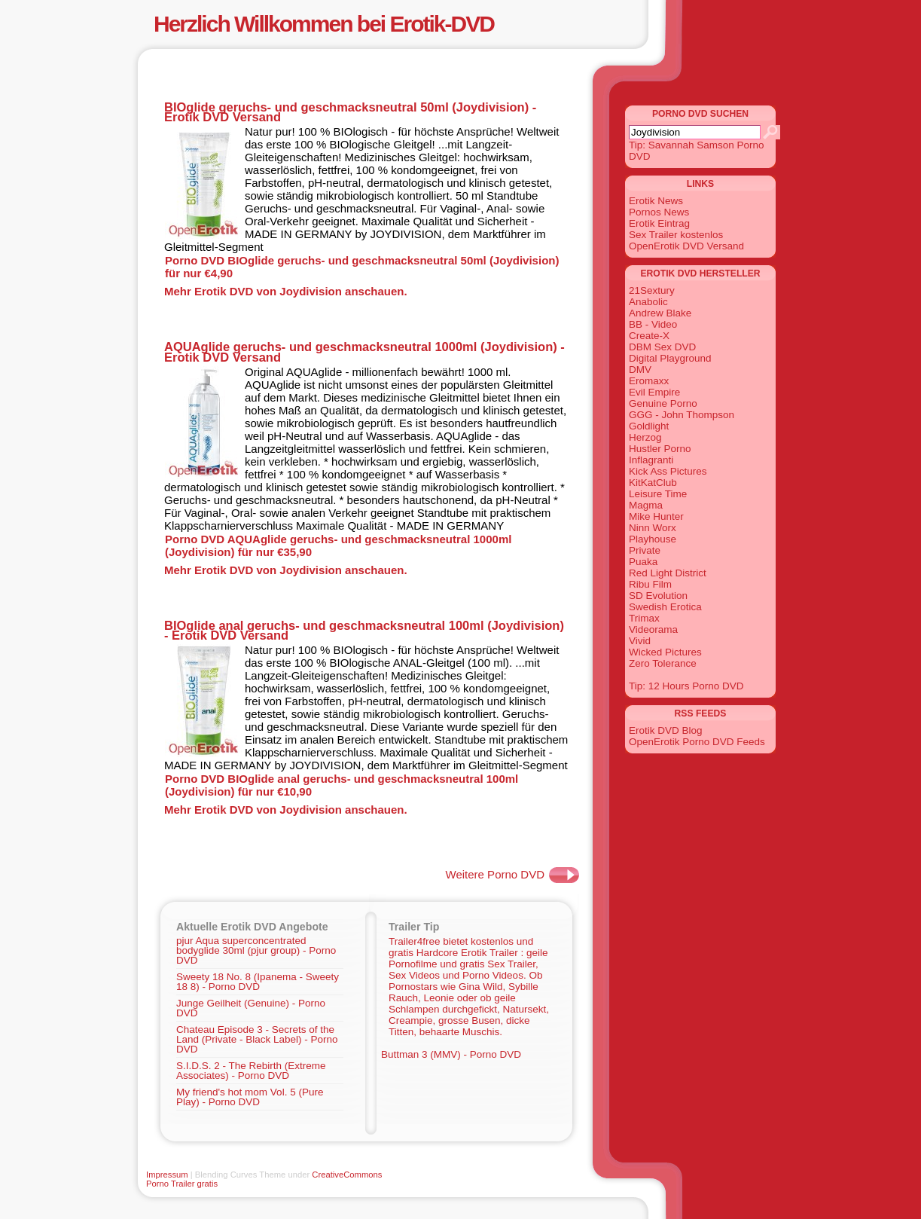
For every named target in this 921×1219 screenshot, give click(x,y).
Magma (646, 505)
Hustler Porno (660, 448)
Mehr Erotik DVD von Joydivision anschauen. (285, 291)
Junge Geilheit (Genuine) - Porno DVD (250, 1008)
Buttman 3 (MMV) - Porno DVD (451, 1054)
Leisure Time (658, 494)
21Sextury (652, 290)
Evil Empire (654, 392)
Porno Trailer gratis (182, 1183)
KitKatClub (653, 482)
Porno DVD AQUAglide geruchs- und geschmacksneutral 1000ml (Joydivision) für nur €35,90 (338, 545)
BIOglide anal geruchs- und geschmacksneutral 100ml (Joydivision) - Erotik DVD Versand (364, 630)
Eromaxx (649, 380)
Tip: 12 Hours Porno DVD (686, 686)
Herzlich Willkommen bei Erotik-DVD (324, 23)
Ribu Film (650, 584)
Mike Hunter (656, 516)
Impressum (167, 1174)
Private (644, 550)
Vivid (640, 640)
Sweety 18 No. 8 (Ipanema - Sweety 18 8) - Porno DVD (257, 981)
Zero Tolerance (663, 663)
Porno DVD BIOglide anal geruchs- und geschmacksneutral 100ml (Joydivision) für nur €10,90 (341, 785)
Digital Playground (670, 358)
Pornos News (659, 212)
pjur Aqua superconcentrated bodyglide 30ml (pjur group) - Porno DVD (256, 950)
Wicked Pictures (665, 652)
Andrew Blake (660, 313)
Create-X (649, 335)
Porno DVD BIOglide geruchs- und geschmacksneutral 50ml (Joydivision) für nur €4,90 (362, 267)
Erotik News (656, 200)
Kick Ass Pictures (668, 471)
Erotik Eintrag (659, 223)
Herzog (645, 437)
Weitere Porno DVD (495, 874)
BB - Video (653, 324)
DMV (640, 369)
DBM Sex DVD (662, 347)
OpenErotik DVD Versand (686, 246)
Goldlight (649, 426)
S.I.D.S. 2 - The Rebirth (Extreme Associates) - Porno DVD (251, 1070)
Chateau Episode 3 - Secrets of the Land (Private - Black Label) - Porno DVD (257, 1039)
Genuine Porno (663, 403)
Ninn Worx (652, 527)
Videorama (653, 629)
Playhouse (652, 539)
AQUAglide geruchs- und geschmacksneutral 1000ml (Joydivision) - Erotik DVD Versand (364, 351)
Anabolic (648, 301)
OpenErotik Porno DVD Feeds (697, 741)
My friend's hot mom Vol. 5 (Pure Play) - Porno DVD (249, 1096)
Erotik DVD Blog (666, 730)
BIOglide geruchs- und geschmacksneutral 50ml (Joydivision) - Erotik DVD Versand (350, 112)
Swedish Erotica (665, 607)
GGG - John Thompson (681, 414)
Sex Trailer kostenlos (676, 234)
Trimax (644, 618)
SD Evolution (658, 595)
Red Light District (667, 573)
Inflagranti (651, 460)
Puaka (643, 561)
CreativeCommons (347, 1174)
